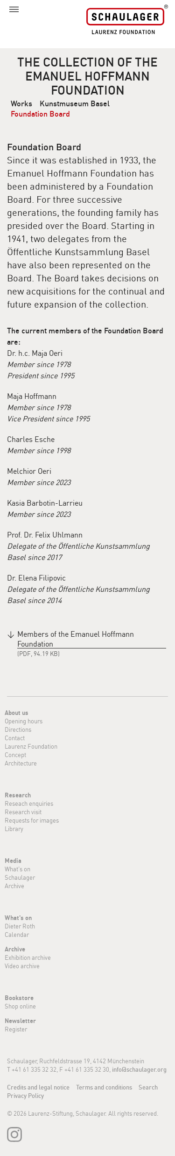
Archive (14, 886)
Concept (15, 754)
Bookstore (19, 997)
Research (18, 795)
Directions (18, 729)
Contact (15, 738)
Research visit (23, 812)
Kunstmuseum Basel (75, 103)
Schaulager (20, 877)
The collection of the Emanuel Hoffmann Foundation (87, 76)
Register (16, 1029)
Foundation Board (40, 113)
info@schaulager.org (139, 1069)
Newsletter (20, 1020)
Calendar (17, 934)
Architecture (21, 763)
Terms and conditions (104, 1087)
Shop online (20, 1006)
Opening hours (23, 721)
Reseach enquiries (29, 803)
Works (21, 103)
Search (148, 1087)
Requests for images (32, 820)
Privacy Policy (25, 1095)
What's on (17, 869)
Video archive (22, 966)
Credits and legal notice (38, 1087)
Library (14, 828)
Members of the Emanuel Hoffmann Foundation (75, 638)
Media (13, 860)
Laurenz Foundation (31, 746)
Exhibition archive (28, 957)
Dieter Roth (20, 926)
